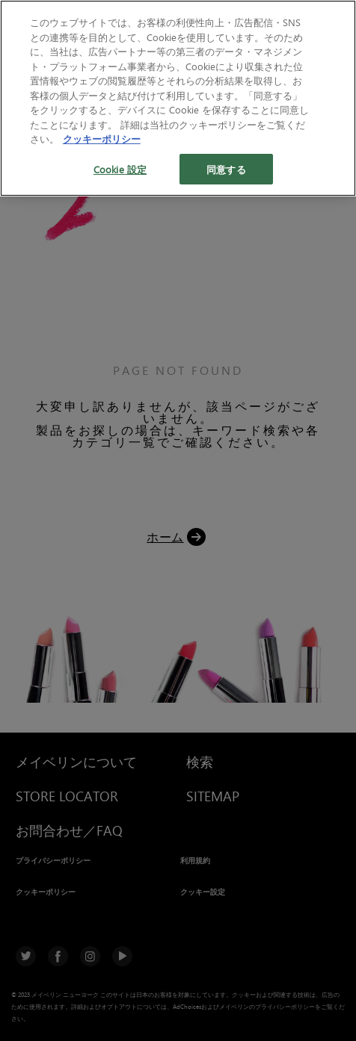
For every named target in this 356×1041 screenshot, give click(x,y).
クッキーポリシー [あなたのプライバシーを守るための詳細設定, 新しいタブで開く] (102, 138)
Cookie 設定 (120, 169)
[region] (178, 98)
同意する (226, 169)
